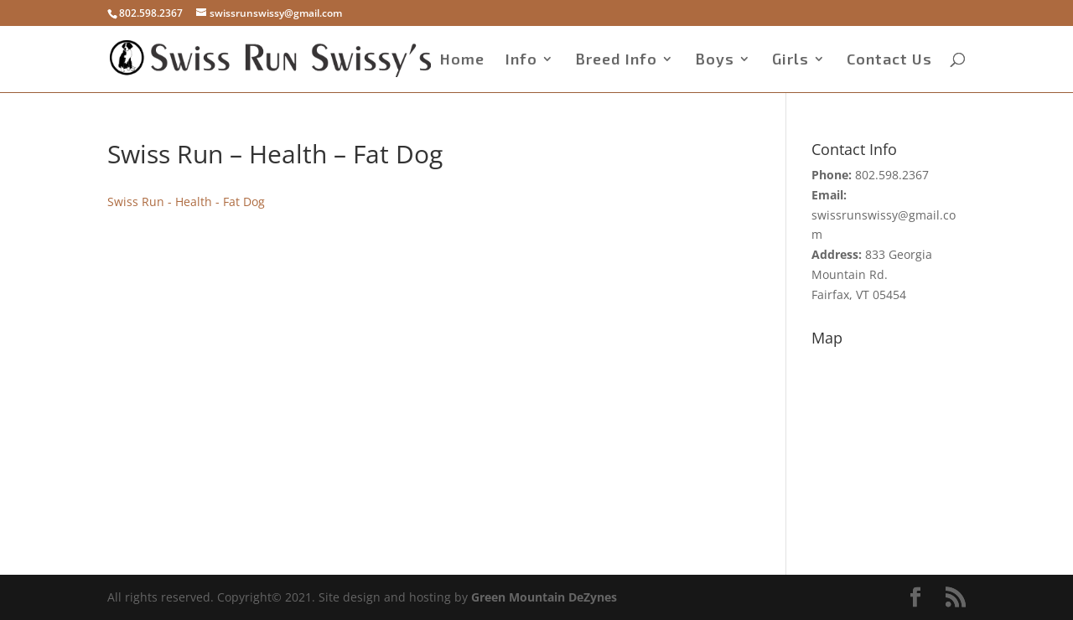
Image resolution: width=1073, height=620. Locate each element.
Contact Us (889, 60)
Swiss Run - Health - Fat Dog (186, 201)
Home (462, 60)
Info (521, 60)
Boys (714, 60)
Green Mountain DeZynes (544, 597)
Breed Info (616, 60)
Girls (790, 60)
